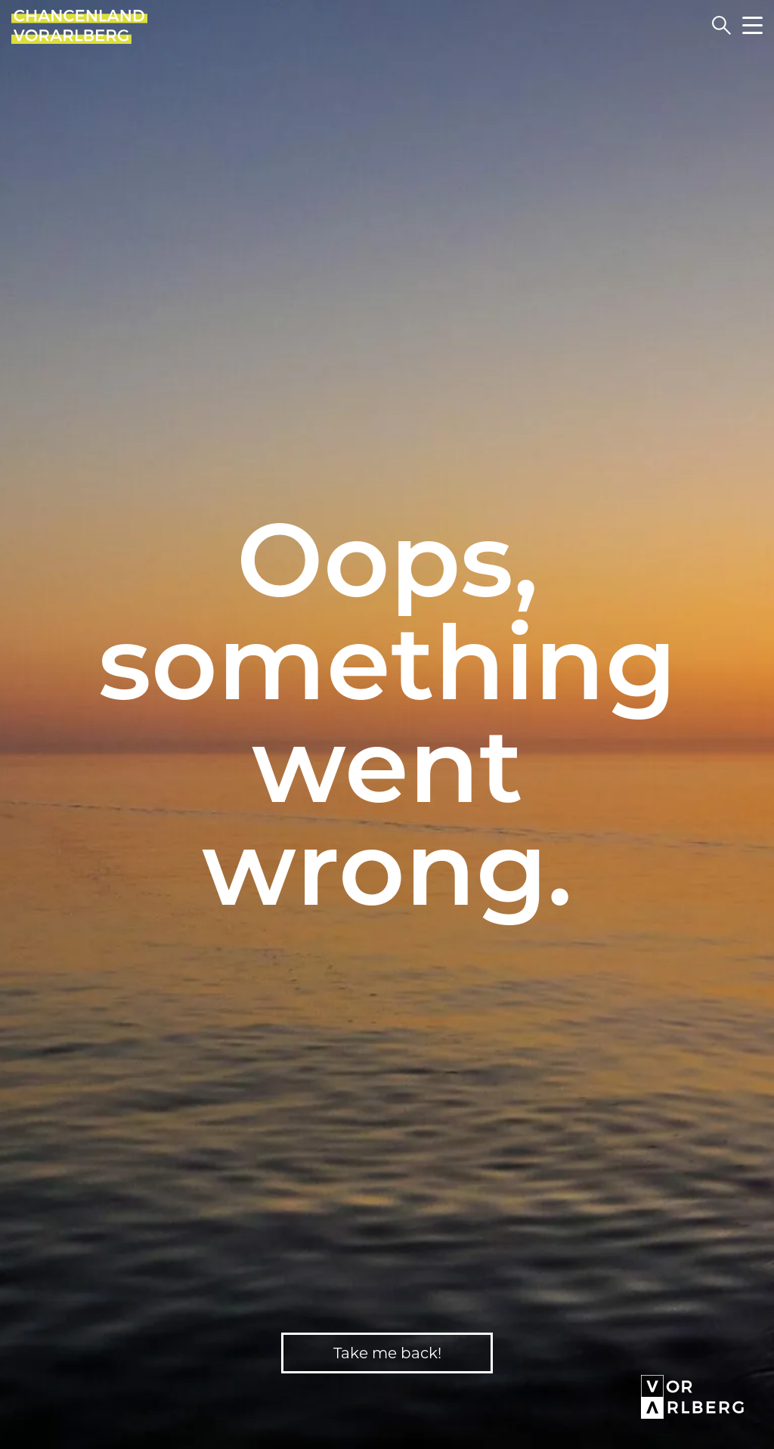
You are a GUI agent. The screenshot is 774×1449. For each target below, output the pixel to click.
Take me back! (387, 1353)
